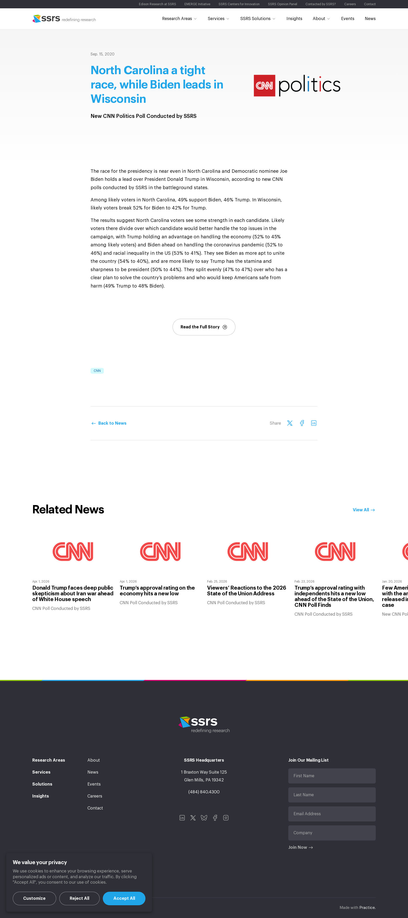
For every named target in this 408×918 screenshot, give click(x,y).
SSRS (64, 19)
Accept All (124, 898)
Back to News (112, 423)
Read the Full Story (204, 327)
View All (361, 510)
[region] (79, 882)
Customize (34, 898)
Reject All (79, 898)
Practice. (367, 908)
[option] (73, 570)
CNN (97, 370)
